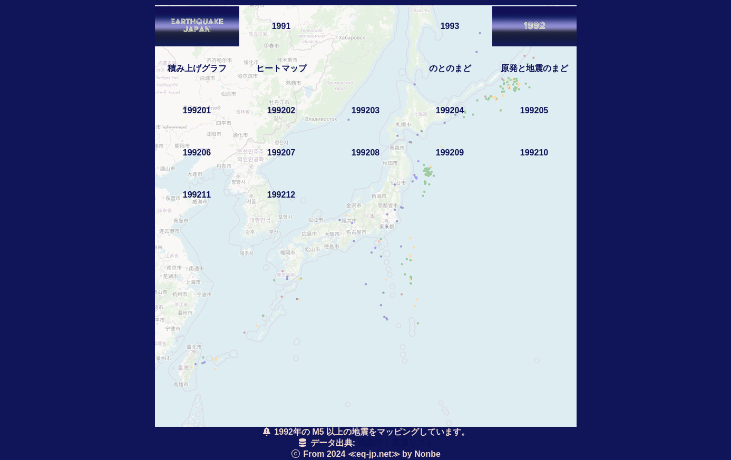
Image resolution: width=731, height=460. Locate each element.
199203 (365, 110)
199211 (197, 194)
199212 (281, 194)
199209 (450, 152)
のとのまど (450, 68)
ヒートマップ (281, 68)
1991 (281, 26)
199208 (365, 152)
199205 (534, 110)
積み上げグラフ (197, 68)
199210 (534, 152)
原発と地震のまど (534, 68)
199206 (197, 152)
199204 (450, 110)
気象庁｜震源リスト (396, 442)
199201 (197, 110)
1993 (450, 26)
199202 (281, 110)
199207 (281, 152)
